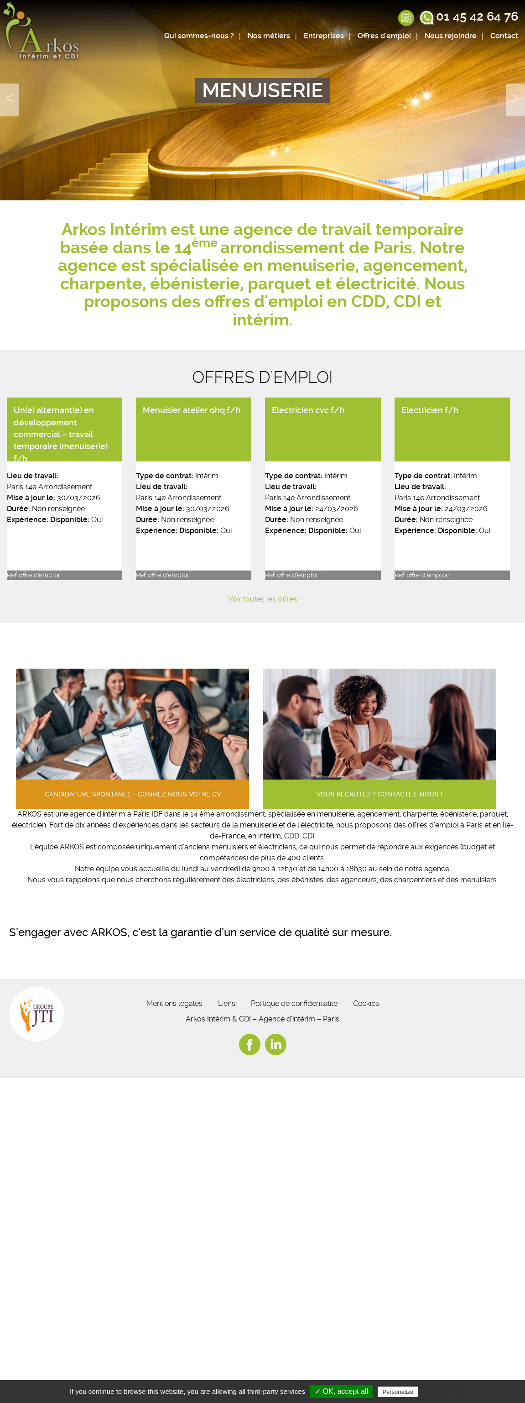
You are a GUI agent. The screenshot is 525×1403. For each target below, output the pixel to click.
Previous (9, 100)
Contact (504, 35)
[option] (262, 100)
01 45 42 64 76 (477, 16)
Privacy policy (442, 1391)
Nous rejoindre (451, 35)
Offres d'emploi (384, 35)
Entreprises (324, 35)
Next (515, 100)
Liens (226, 1003)
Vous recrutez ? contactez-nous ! (379, 794)
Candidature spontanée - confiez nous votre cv (133, 794)
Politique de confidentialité (294, 1003)
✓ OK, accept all (341, 1391)
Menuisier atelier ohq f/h (191, 410)
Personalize (397, 1391)
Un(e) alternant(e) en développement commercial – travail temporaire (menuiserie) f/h (61, 434)
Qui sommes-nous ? (199, 35)
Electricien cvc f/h (308, 410)
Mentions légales (174, 1003)
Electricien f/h (429, 410)
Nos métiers (269, 35)
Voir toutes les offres (262, 599)
